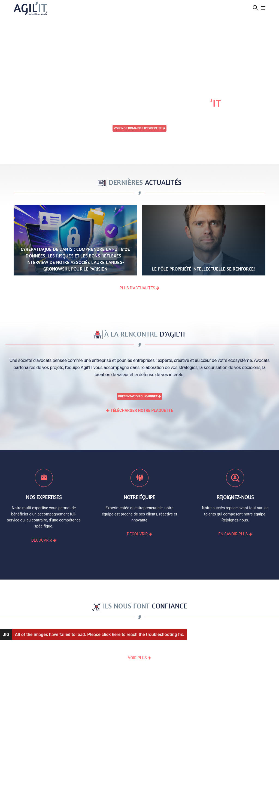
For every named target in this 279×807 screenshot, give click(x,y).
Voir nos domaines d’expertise (139, 128)
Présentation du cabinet (139, 396)
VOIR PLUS (139, 658)
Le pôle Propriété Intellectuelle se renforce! (203, 269)
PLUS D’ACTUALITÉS (139, 288)
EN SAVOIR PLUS (235, 534)
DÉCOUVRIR (43, 540)
